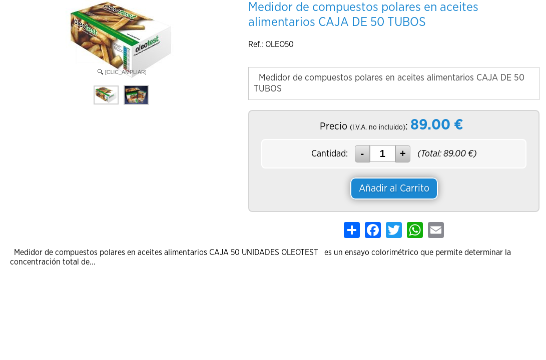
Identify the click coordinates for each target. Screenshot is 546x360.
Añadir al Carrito (394, 189)
